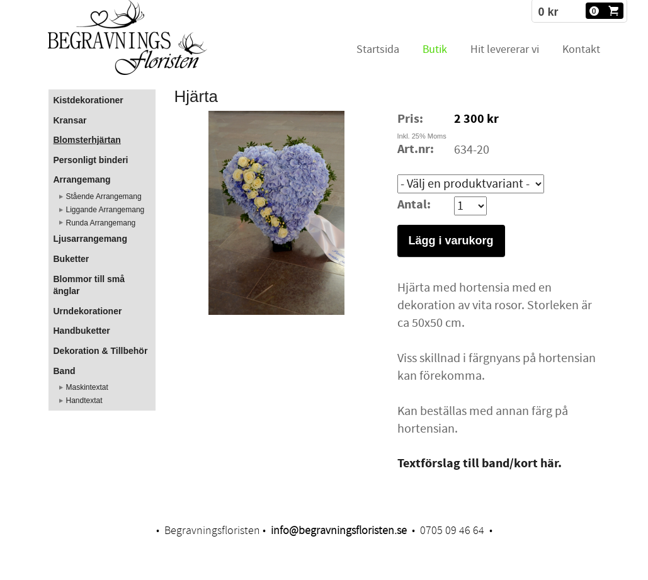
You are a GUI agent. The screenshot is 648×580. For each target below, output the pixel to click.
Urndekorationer (88, 311)
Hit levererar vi (504, 49)
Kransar (70, 120)
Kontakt (581, 49)
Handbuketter (82, 331)
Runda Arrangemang (101, 223)
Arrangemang (82, 179)
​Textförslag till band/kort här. (479, 463)
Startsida (377, 49)
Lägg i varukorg (451, 240)
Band (65, 371)
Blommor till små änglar (89, 285)
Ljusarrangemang (90, 239)
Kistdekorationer (88, 100)
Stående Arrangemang (104, 196)
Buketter (71, 259)
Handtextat (84, 400)
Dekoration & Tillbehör (101, 351)
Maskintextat (87, 387)
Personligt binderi (91, 160)
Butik (435, 49)
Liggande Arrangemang (105, 209)
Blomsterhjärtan (87, 140)
